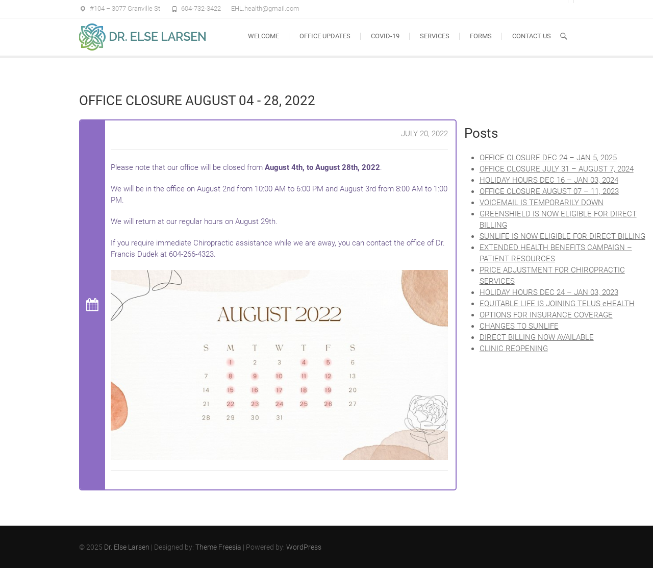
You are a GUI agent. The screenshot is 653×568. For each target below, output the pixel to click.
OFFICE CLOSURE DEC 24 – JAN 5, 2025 (548, 157)
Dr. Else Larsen (126, 547)
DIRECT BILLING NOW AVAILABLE (537, 337)
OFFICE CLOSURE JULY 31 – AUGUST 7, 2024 (557, 169)
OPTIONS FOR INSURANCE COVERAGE (546, 314)
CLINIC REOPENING (514, 348)
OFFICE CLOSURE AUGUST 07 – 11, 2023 (549, 191)
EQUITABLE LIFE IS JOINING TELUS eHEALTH (557, 303)
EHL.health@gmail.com (265, 8)
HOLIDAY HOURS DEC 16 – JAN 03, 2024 (549, 180)
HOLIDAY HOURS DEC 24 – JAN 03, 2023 (549, 292)
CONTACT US (531, 36)
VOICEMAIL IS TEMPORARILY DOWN (542, 202)
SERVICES (434, 36)
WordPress (303, 547)
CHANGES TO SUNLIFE (519, 326)
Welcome (263, 36)
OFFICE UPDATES (324, 36)
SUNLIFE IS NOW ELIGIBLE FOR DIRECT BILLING (562, 236)
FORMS (481, 36)
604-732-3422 (201, 8)
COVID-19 (385, 36)
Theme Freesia (218, 547)
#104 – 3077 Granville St (125, 8)
